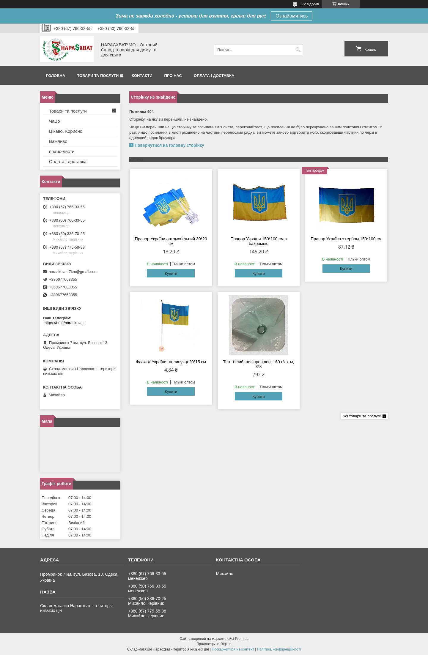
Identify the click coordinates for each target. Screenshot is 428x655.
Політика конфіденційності (279, 649)
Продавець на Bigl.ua (214, 644)
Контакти (142, 75)
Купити (171, 273)
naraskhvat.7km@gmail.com (73, 271)
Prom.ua (241, 639)
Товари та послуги (98, 75)
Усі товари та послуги (362, 416)
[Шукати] (298, 50)
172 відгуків (309, 4)
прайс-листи (62, 151)
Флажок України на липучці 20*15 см (171, 361)
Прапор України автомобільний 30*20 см (171, 241)
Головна (55, 75)
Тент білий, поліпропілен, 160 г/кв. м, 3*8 (258, 364)
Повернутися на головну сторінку (169, 145)
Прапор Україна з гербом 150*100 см (346, 238)
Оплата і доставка (214, 75)
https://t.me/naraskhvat (64, 323)
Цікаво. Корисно (65, 131)
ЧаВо (54, 121)
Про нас (173, 75)
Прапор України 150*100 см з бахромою (258, 241)
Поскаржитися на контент (233, 649)
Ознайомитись (292, 15)
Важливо (58, 141)
